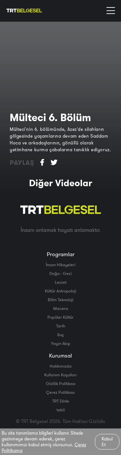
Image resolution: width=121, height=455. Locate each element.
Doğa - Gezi (60, 273)
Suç (60, 334)
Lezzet (60, 282)
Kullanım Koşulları (60, 374)
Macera (60, 308)
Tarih (60, 325)
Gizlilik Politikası (61, 383)
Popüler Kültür (60, 317)
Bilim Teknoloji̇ (60, 299)
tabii (60, 409)
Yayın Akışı (60, 343)
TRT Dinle (60, 401)
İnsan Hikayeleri (61, 264)
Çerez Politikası (60, 392)
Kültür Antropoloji (60, 290)
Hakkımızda (61, 366)
